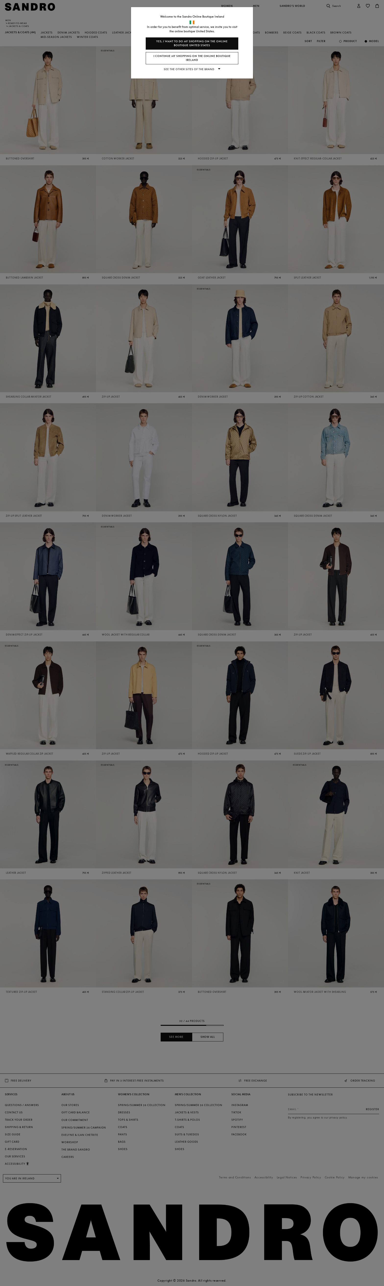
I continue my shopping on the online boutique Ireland (192, 58)
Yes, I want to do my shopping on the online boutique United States (192, 43)
